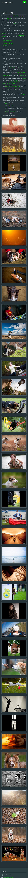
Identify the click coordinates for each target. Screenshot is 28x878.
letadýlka (3, 33)
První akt (5, 45)
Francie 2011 (8, 107)
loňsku (15, 80)
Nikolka (24, 78)
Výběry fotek (16, 16)
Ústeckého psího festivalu (13, 67)
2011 (12, 16)
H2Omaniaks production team (12, 86)
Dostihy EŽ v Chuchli (15, 82)
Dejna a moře (6, 42)
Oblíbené (21, 16)
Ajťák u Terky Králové (10, 111)
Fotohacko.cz (7, 2)
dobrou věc (22, 94)
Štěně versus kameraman (11, 104)
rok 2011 (8, 20)
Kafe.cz (11, 105)
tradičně (9, 18)
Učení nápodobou (7, 40)
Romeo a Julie (13, 74)
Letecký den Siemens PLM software (11, 88)
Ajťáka (15, 23)
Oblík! (4, 47)
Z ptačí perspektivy (7, 43)
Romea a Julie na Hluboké (9, 83)
